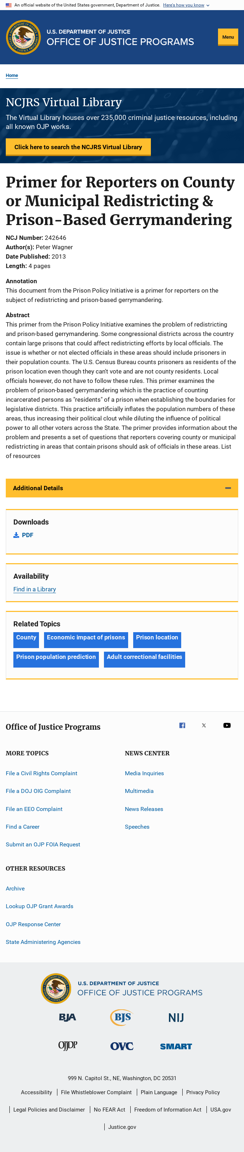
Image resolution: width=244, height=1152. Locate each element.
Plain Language (159, 1092)
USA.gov (220, 1109)
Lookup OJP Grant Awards (39, 906)
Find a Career (22, 826)
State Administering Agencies (43, 942)
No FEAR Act (109, 1109)
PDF (27, 535)
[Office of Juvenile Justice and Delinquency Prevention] (67, 1052)
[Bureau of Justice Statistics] (122, 1027)
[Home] (120, 37)
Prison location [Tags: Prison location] (157, 637)
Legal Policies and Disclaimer (49, 1109)
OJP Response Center (33, 923)
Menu (228, 37)
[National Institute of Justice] (176, 1023)
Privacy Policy (203, 1092)
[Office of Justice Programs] (23, 37)
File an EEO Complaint (34, 809)
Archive (15, 888)
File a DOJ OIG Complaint (38, 791)
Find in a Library (34, 589)
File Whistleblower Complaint (96, 1092)
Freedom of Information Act (167, 1109)
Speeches (137, 826)
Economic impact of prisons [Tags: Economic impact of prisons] (86, 637)
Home (12, 75)
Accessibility (36, 1092)
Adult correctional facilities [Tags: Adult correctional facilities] (144, 656)
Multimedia (139, 791)
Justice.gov (122, 1127)
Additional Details (38, 488)
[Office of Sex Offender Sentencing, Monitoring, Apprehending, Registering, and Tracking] (176, 1050)
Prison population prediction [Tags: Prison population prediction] (56, 656)
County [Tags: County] (26, 637)
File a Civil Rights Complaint (41, 773)
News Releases (144, 809)
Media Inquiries (144, 773)
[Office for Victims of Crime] (122, 1051)
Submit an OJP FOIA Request (43, 844)
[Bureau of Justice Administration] (67, 1023)
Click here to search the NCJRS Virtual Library (78, 147)
